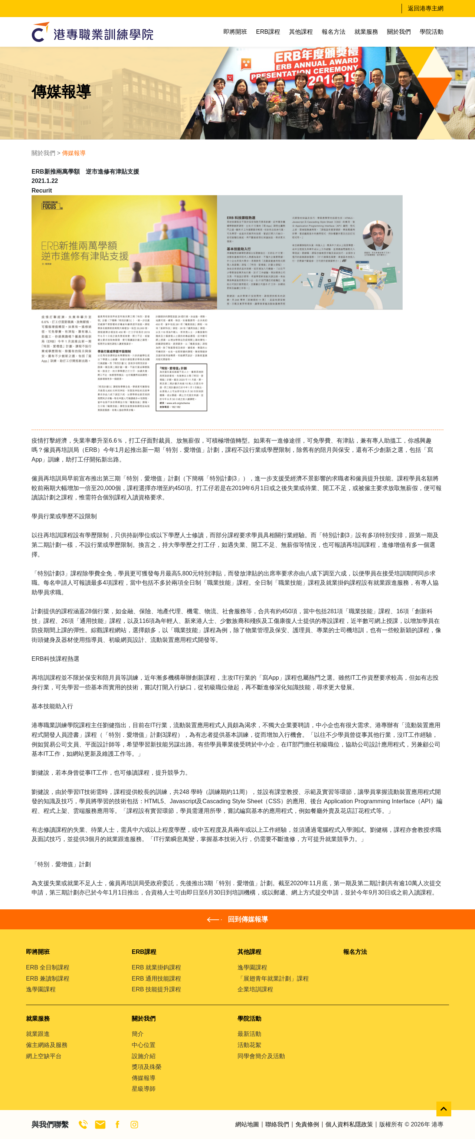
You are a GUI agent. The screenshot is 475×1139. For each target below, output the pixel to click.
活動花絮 (249, 1045)
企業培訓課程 (255, 989)
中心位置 (143, 1045)
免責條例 (307, 1124)
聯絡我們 (277, 1124)
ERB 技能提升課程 (156, 989)
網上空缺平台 (44, 1056)
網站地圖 (247, 1124)
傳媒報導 (143, 1078)
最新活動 (249, 1034)
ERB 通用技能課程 (156, 978)
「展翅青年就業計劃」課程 (273, 978)
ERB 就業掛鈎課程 (156, 967)
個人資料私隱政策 (349, 1124)
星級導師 (143, 1089)
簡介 (138, 1034)
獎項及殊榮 (146, 1067)
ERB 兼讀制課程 (47, 978)
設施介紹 (143, 1056)
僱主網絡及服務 (47, 1045)
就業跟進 (38, 1034)
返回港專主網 (425, 8)
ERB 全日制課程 (47, 967)
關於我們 (43, 153)
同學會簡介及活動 (261, 1056)
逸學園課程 (41, 989)
